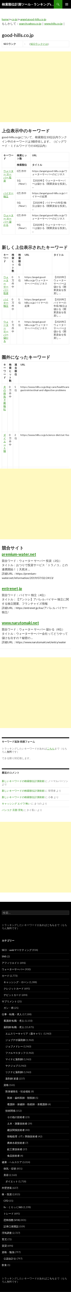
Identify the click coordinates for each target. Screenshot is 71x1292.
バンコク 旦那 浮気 (12, 809)
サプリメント (9, 1001)
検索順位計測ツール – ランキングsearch (28, 4)
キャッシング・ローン (16, 982)
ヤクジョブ (11, 1065)
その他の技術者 (16, 1117)
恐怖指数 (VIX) (12, 1219)
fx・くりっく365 (13, 1207)
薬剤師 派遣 (11, 1078)
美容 (6, 1174)
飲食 (4, 1264)
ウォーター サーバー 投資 (8, 175)
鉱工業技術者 (14, 1149)
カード (5, 975)
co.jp (14, 19)
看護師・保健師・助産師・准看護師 (27, 1104)
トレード (9, 1213)
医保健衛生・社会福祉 (17, 1091)
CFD (6, 1200)
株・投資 (7, 1194)
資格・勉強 (8, 1252)
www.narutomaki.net (20, 622)
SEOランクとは (39, 43)
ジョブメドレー (14, 1046)
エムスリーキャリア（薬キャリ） (24, 1033)
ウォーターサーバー (13, 969)
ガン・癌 (9, 1007)
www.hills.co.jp (53, 23)
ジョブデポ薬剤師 (15, 1039)
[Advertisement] (35, 86)
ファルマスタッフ (15, 1052)
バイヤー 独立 (5, 302)
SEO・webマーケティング (17, 949)
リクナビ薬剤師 (14, 1072)
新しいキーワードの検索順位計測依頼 (23, 781)
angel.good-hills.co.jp (33, 19)
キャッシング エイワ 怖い (16, 803)
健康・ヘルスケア (12, 1162)
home (5, 19)
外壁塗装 (7, 1187)
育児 (4, 1239)
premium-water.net (19, 554)
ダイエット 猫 (4, 443)
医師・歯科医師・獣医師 (21, 1097)
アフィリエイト (10, 962)
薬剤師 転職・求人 (14, 1027)
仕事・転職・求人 (12, 1014)
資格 (6, 1084)
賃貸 (4, 1245)
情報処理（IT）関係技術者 (22, 1136)
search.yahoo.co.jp (30, 23)
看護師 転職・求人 (14, 1020)
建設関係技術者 (16, 1129)
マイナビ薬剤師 (14, 1059)
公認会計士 (10, 1258)
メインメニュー (66, 4)
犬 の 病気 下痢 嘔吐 (4, 398)
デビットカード (12, 994)
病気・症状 (10, 1168)
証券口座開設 (11, 1226)
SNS (4, 956)
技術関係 (10, 1110)
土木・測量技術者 (17, 1123)
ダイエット (11, 1181)
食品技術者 (13, 1155)
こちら (51, 924)
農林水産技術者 (16, 1142)
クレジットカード (14, 988)
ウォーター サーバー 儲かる (8, 220)
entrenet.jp (12, 588)
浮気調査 (7, 1232)
